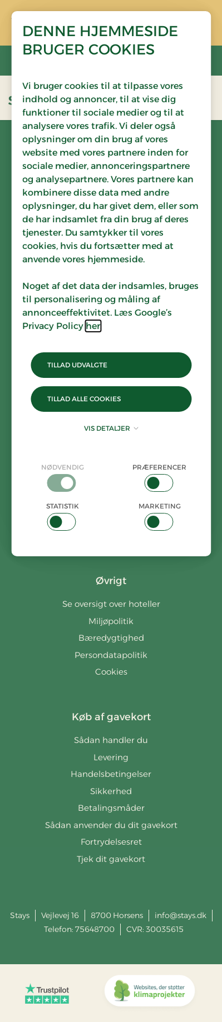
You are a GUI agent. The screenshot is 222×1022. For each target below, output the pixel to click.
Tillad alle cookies (84, 399)
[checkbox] (62, 477)
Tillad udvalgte (77, 365)
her (93, 326)
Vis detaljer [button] (111, 428)
